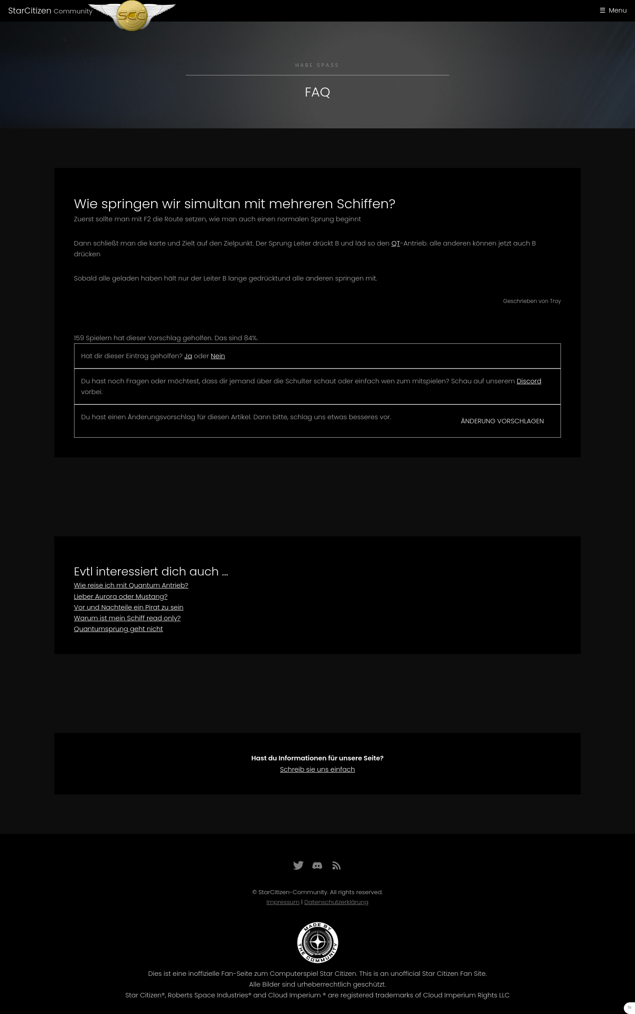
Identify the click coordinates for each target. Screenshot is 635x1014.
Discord (529, 381)
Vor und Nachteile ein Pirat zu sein (129, 607)
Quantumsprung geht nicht (118, 628)
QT (395, 243)
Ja (188, 355)
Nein (218, 355)
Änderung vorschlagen (502, 421)
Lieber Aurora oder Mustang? (120, 596)
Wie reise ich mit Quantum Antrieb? (131, 585)
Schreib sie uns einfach (317, 769)
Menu (618, 10)
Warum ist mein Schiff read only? (127, 618)
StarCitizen (50, 10)
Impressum (283, 902)
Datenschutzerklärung (336, 902)
